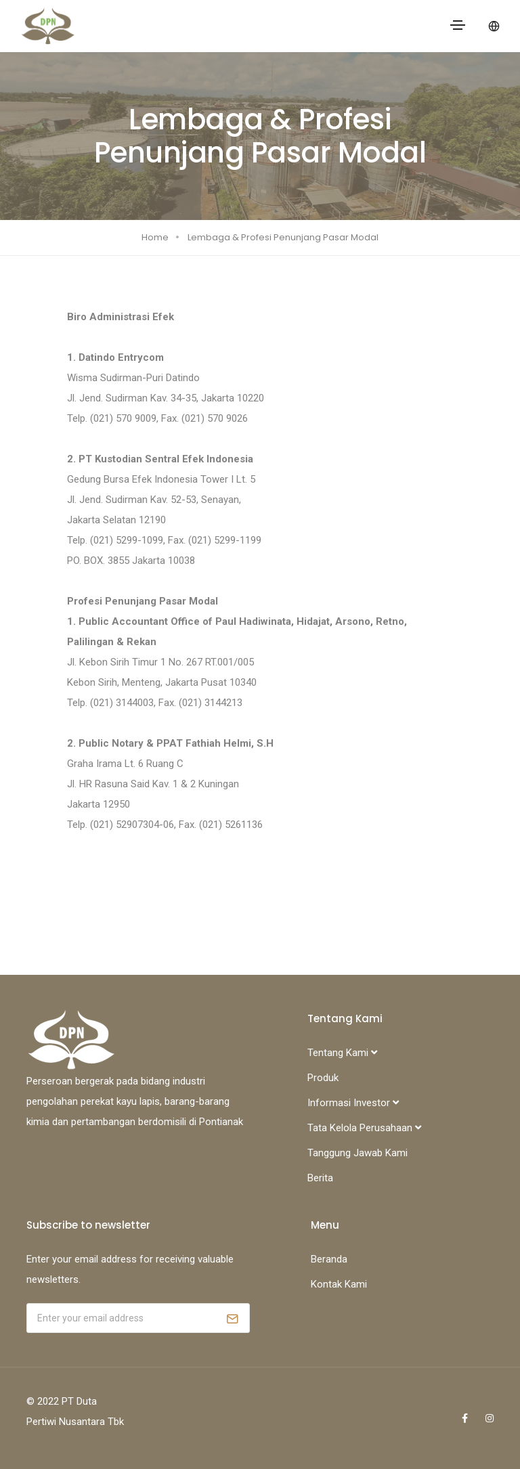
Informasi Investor (353, 1103)
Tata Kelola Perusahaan (364, 1128)
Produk (323, 1078)
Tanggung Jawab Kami (357, 1153)
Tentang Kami (342, 1053)
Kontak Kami (339, 1284)
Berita (320, 1178)
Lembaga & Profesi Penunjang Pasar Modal (283, 237)
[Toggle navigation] (457, 25)
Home (155, 237)
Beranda (329, 1259)
